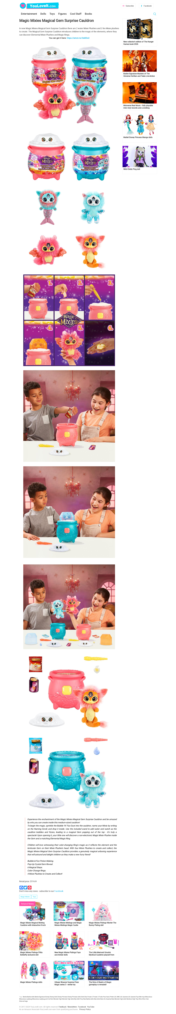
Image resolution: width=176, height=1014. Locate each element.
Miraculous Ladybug (25, 999)
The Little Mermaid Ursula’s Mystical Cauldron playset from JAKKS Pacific (101, 953)
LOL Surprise (124, 997)
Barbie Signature (40, 997)
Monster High (57, 999)
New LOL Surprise (105, 999)
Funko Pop (102, 997)
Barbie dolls (30, 997)
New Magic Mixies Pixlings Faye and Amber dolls (67, 953)
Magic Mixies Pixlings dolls (31, 982)
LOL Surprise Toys (133, 997)
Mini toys (142, 997)
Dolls (43, 13)
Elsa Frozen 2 (89, 997)
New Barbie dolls (88, 999)
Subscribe (130, 6)
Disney (47, 997)
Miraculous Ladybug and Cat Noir (42, 999)
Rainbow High (131, 999)
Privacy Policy (85, 1009)
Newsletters (72, 1007)
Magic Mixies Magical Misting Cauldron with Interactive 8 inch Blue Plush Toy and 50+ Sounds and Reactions (33, 924)
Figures (62, 13)
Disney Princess (62, 997)
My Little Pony (78, 999)
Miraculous (148, 997)
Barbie (25, 997)
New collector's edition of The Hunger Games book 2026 (138, 43)
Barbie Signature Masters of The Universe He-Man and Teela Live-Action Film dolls (139, 74)
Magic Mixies (25, 897)
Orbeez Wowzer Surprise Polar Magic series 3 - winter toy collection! (66, 983)
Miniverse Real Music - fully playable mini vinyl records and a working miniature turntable (138, 106)
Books (88, 13)
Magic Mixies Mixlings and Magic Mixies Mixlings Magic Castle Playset (68, 924)
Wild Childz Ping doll (131, 169)
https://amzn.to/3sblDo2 (78, 38)
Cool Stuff (75, 13)
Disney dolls (53, 997)
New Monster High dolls (118, 999)
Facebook (148, 6)
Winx (140, 999)
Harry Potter (110, 997)
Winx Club (145, 999)
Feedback (62, 1007)
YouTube (90, 1007)
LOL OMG (117, 997)
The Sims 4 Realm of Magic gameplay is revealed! (100, 983)
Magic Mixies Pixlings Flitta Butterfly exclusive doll (31, 953)
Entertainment (29, 13)
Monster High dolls (68, 999)
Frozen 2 (96, 997)
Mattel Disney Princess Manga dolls (137, 137)
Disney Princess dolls (74, 997)
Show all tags (23, 1001)
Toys (52, 13)
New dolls (97, 999)
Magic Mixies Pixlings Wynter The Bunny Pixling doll (102, 924)
